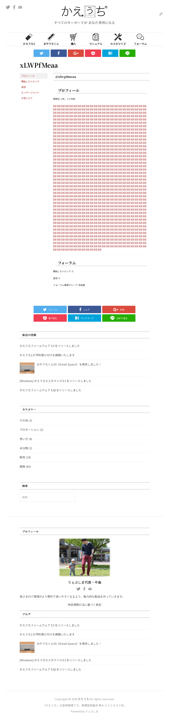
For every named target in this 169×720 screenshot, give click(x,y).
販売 (22, 457)
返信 (23, 86)
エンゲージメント (30, 92)
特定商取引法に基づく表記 (84, 605)
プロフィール (28, 75)
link (55, 105)
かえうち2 (29, 39)
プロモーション (29, 429)
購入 (73, 39)
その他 (24, 420)
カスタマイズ (118, 39)
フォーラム (140, 39)
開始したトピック (30, 81)
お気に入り (26, 98)
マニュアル (95, 39)
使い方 (24, 439)
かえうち (83, 699)
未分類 (24, 448)
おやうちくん (51, 39)
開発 (22, 466)
